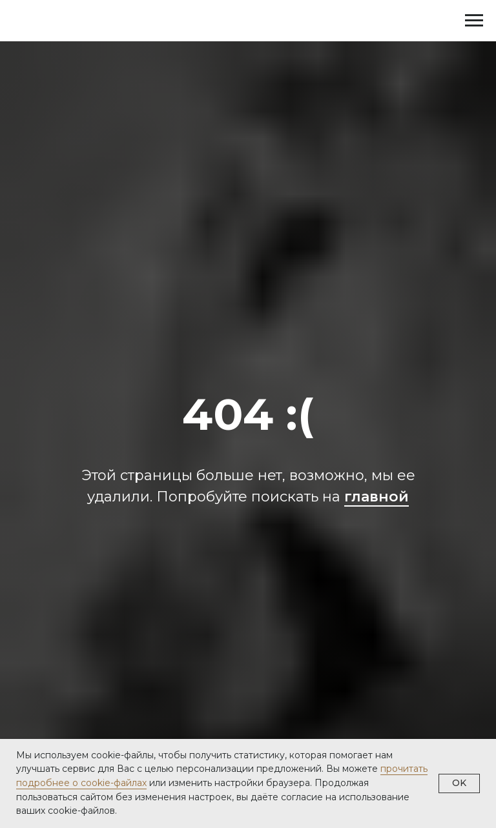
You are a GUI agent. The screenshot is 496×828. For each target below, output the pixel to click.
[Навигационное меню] (474, 20)
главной (376, 496)
